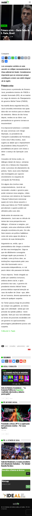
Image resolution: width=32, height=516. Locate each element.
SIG (7, 398)
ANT (3, 398)
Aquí (28, 473)
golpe (28, 346)
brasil (6, 346)
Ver (28, 486)
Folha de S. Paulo (8, 331)
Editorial (4, 26)
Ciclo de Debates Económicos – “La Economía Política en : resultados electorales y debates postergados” (13, 390)
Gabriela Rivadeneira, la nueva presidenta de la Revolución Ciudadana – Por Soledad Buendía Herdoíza (15, 463)
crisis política (12, 346)
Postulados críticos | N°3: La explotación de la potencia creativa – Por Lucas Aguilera (15, 425)
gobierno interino (21, 346)
